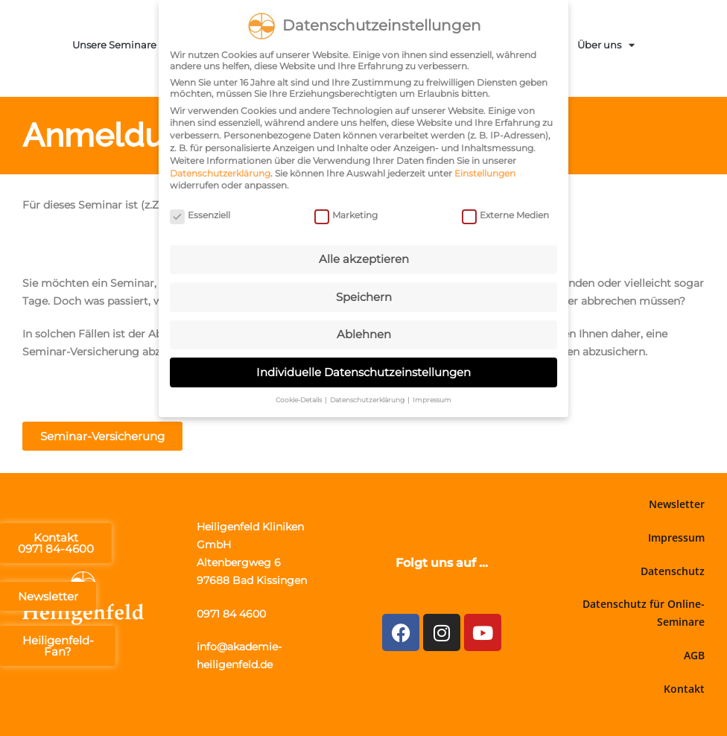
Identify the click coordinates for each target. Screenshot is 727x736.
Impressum (676, 537)
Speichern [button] (364, 294)
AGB (694, 655)
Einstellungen (484, 170)
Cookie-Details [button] (299, 397)
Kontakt (684, 689)
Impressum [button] (432, 397)
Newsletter (677, 504)
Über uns (606, 45)
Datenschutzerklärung (220, 170)
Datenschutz (673, 571)
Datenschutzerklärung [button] (368, 397)
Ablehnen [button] (364, 332)
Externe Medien (505, 212)
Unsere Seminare (121, 45)
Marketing (346, 212)
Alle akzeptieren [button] (364, 257)
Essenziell (200, 212)
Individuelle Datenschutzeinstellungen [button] (363, 369)
